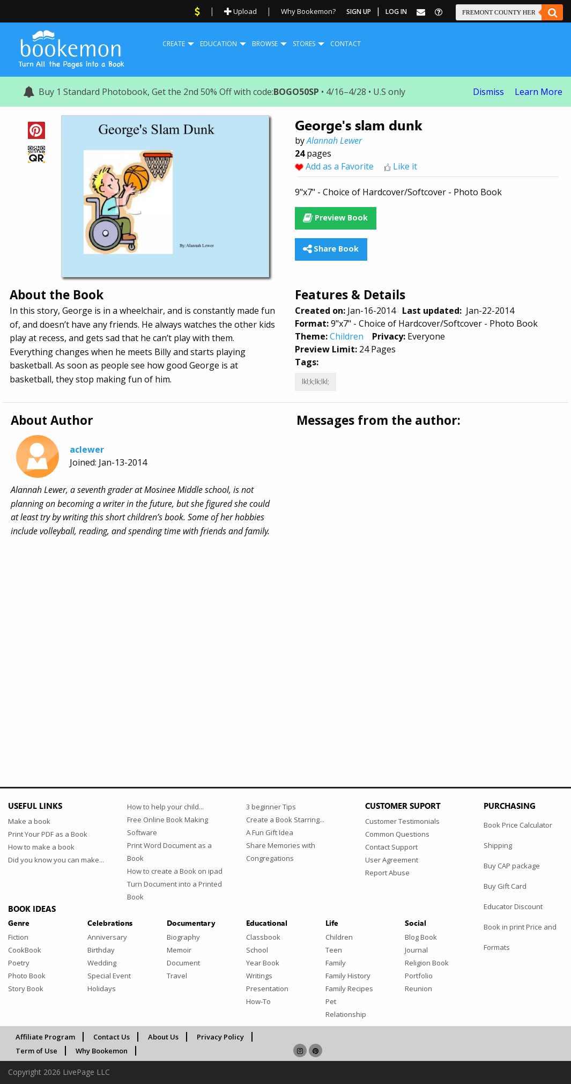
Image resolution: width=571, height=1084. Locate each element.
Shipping (498, 845)
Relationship (345, 1014)
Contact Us (111, 1037)
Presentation (267, 988)
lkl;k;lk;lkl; (315, 381)
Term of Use (36, 1051)
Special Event (109, 975)
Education (218, 43)
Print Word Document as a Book (169, 851)
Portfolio (419, 975)
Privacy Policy (220, 1037)
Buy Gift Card (505, 886)
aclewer (87, 449)
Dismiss (488, 92)
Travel (177, 975)
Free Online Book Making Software (167, 826)
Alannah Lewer (334, 140)
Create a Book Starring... (285, 819)
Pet (330, 1001)
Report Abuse (387, 872)
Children (347, 336)
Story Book (25, 988)
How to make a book (41, 847)
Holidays (101, 988)
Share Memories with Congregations (280, 851)
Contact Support (391, 847)
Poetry (18, 963)
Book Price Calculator (518, 825)
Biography (183, 937)
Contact (345, 43)
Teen (333, 950)
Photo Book (27, 975)
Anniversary (107, 937)
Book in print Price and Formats (520, 937)
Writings (259, 975)
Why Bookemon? (308, 11)
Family (335, 963)
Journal (416, 950)
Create (173, 43)
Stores (304, 43)
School (257, 950)
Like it (405, 166)
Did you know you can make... (56, 860)
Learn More (538, 92)
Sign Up (358, 11)
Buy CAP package (512, 866)
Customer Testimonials (402, 821)
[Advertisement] (285, 630)
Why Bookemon (102, 1051)
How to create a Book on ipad (175, 871)
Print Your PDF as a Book (47, 834)
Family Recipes (349, 988)
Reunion (418, 988)
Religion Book (427, 963)
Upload (240, 11)
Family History (347, 975)
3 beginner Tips (271, 807)
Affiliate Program (45, 1037)
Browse (265, 43)
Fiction (18, 937)
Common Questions (397, 834)
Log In (396, 11)
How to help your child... (165, 807)
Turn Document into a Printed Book (174, 890)
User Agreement (391, 860)
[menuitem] (173, 44)
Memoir (179, 950)
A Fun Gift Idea (269, 832)
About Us (163, 1037)
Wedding (101, 963)
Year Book (262, 963)
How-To (258, 1001)
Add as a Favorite (340, 166)
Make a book (29, 821)
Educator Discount (513, 906)
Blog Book (421, 937)
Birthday (101, 950)
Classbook (263, 937)
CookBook (24, 950)
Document (183, 963)
